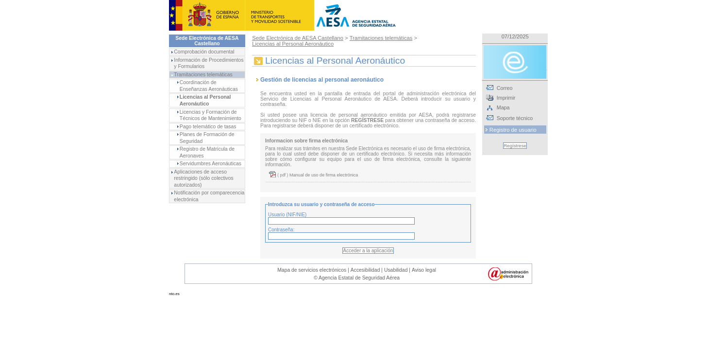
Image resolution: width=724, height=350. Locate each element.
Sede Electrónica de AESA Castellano (297, 38)
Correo (505, 88)
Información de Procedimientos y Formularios (208, 63)
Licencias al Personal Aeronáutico (205, 100)
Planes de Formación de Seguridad (207, 138)
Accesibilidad (365, 270)
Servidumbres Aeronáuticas (210, 163)
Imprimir (506, 98)
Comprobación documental (204, 51)
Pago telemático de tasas (208, 126)
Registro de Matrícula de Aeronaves (207, 152)
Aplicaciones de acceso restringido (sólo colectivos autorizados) (203, 178)
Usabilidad (396, 270)
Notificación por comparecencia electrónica (209, 196)
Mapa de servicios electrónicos (311, 270)
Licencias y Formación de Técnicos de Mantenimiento (210, 115)
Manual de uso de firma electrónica (323, 175)
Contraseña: (281, 229)
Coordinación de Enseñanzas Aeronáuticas (209, 86)
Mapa (503, 107)
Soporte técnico (515, 118)
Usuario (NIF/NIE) (287, 214)
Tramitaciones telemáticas (203, 74)
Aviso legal (424, 270)
